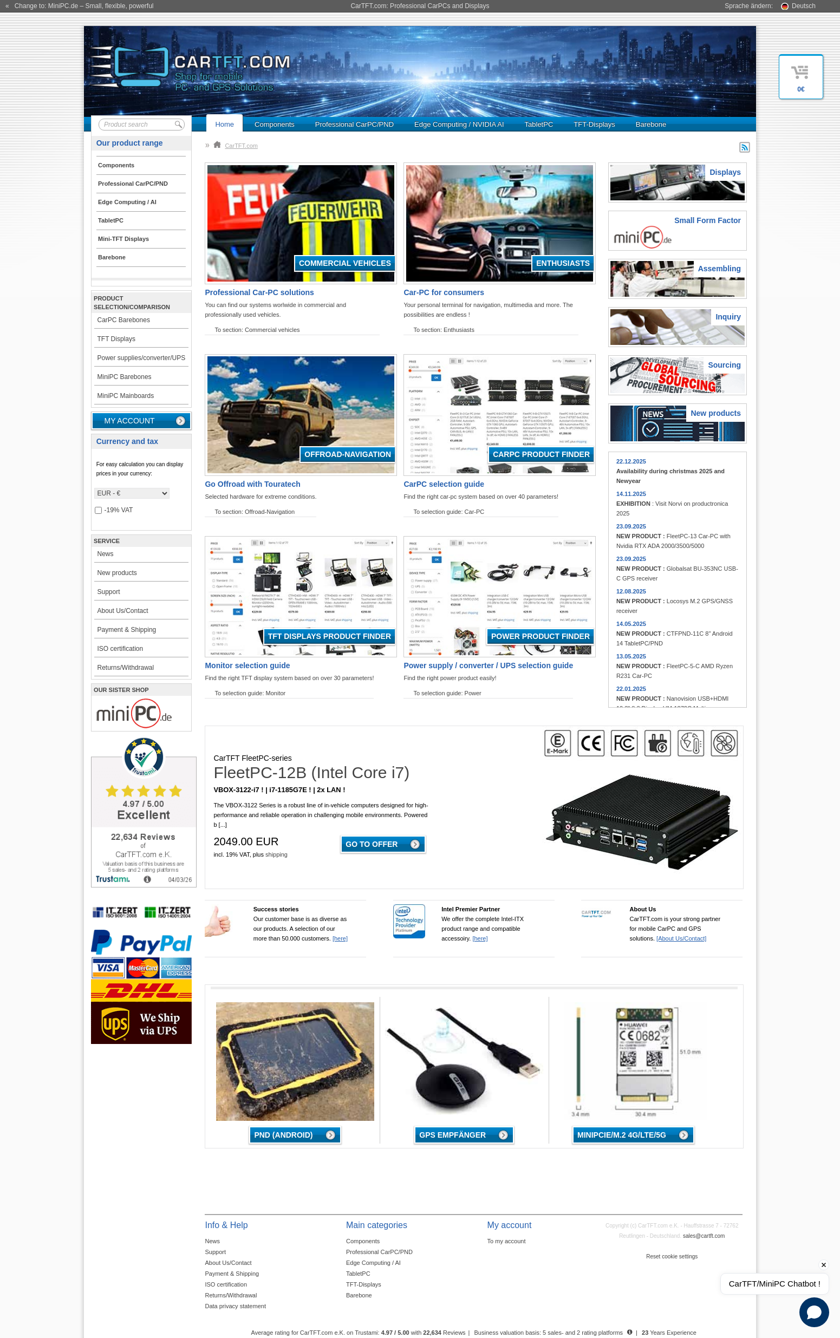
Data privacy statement (235, 1306)
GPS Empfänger (452, 1135)
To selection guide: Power (447, 693)
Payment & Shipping (127, 630)
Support (108, 592)
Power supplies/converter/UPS (141, 358)
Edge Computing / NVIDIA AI (459, 124)
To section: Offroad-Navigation (254, 511)
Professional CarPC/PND (354, 124)
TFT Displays (116, 339)
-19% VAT (114, 510)
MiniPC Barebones (124, 377)
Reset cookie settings (672, 1256)
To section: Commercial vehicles (256, 330)
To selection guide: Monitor (249, 693)
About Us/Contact (122, 611)
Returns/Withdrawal (125, 667)
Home (224, 124)
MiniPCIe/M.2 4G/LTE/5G (621, 1135)
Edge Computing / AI (373, 1262)
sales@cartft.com (704, 1236)
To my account (506, 1241)
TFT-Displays (594, 124)
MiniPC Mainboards (125, 396)
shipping (276, 854)
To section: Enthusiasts (443, 330)
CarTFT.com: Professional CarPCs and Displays (419, 6)
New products (117, 573)
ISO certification (120, 648)
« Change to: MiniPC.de (79, 6)
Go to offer (372, 844)
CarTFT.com (235, 145)
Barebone (651, 124)
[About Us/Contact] (681, 938)
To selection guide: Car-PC (448, 511)
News (105, 554)
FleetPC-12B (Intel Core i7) (311, 772)
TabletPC (539, 124)
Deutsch (804, 6)
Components (275, 124)
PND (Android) (283, 1135)
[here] (340, 938)
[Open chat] (814, 1312)
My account (130, 420)
